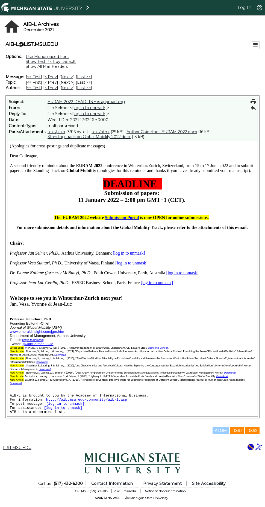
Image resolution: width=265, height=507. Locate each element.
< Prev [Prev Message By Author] (51, 87)
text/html (101, 131)
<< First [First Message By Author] (34, 87)
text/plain (56, 131)
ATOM (221, 430)
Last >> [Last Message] (84, 76)
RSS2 (252, 430)
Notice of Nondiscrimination (165, 491)
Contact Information (112, 483)
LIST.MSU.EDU (17, 447)
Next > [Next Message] (67, 76)
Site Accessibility (209, 483)
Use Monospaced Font (47, 56)
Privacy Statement (162, 483)
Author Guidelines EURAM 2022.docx (161, 131)
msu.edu (129, 491)
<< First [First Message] (34, 76)
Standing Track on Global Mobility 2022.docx (89, 136)
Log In (244, 7)
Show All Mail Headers (47, 66)
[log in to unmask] (89, 107)
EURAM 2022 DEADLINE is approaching (86, 101)
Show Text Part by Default (51, 61)
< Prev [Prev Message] (51, 76)
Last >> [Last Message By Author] (84, 87)
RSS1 (237, 430)
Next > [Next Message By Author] (67, 87)
